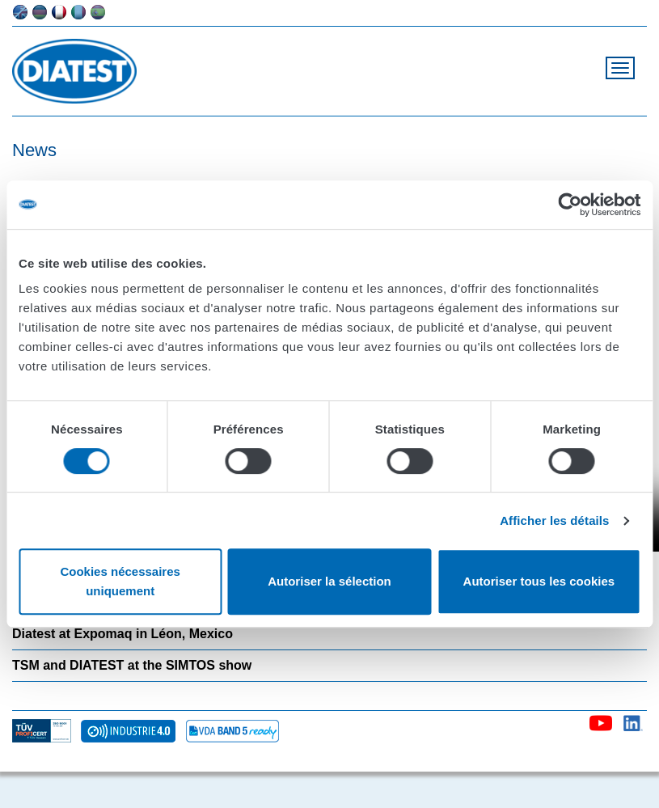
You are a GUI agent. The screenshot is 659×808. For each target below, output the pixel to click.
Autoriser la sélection (329, 581)
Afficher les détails (554, 520)
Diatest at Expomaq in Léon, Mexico (122, 634)
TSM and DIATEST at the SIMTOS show (131, 665)
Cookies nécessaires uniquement (120, 581)
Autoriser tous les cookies (539, 581)
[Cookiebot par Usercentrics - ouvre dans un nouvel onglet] (569, 204)
